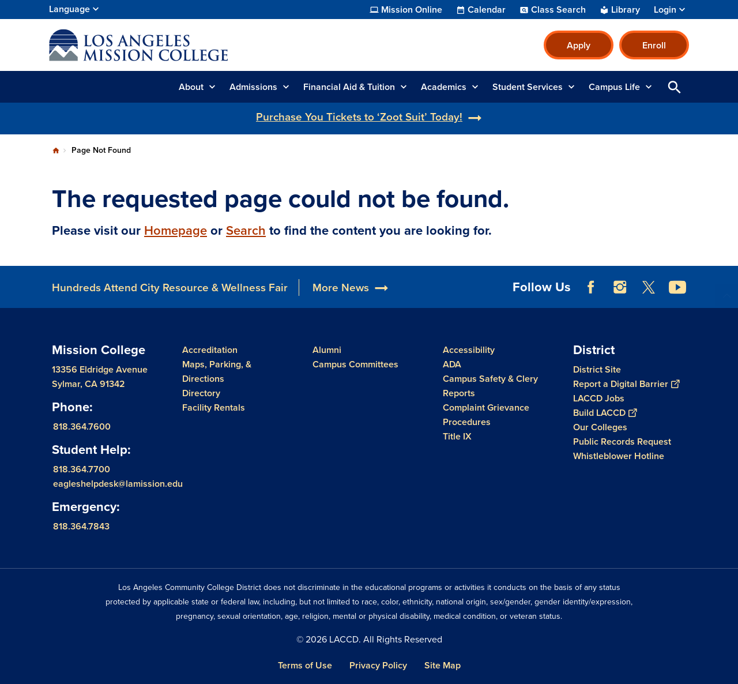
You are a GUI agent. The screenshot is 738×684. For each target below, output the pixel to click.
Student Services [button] (527, 86)
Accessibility (469, 349)
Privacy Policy (378, 665)
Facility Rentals (213, 407)
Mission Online (411, 9)
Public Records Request (622, 441)
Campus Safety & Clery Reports (490, 386)
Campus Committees (355, 364)
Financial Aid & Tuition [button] (349, 86)
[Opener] (726, 275)
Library (625, 9)
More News (340, 287)
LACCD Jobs (598, 398)
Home (56, 150)
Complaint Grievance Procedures (486, 415)
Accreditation (210, 349)
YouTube (677, 287)
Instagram (619, 287)
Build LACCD (605, 412)
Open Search (674, 87)
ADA (452, 364)
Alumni (326, 349)
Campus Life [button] (614, 86)
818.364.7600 (82, 426)
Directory (201, 393)
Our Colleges (600, 427)
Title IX (457, 436)
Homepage (175, 230)
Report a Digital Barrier (626, 383)
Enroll (654, 45)
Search (246, 230)
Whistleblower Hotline (618, 456)
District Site (597, 369)
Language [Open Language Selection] (69, 9)
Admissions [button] (253, 86)
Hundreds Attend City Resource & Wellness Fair (170, 287)
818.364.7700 (81, 469)
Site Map (442, 665)
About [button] (191, 86)
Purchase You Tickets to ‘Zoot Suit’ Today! (359, 116)
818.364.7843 (81, 526)
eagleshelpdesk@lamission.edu (118, 483)
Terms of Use (305, 665)
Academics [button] (443, 86)
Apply (578, 45)
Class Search (558, 9)
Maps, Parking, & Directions (216, 371)
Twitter (648, 287)
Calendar (487, 9)
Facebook (591, 287)
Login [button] (665, 9)
